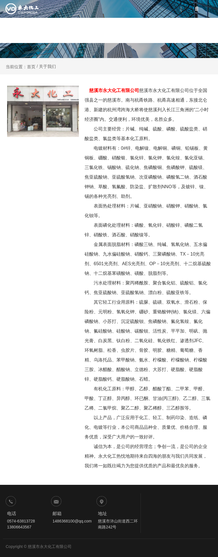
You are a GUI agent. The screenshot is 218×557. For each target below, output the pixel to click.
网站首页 (80, 30)
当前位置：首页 (21, 66)
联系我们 (200, 30)
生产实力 (152, 30)
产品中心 (128, 30)
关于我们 (104, 30)
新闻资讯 (176, 30)
